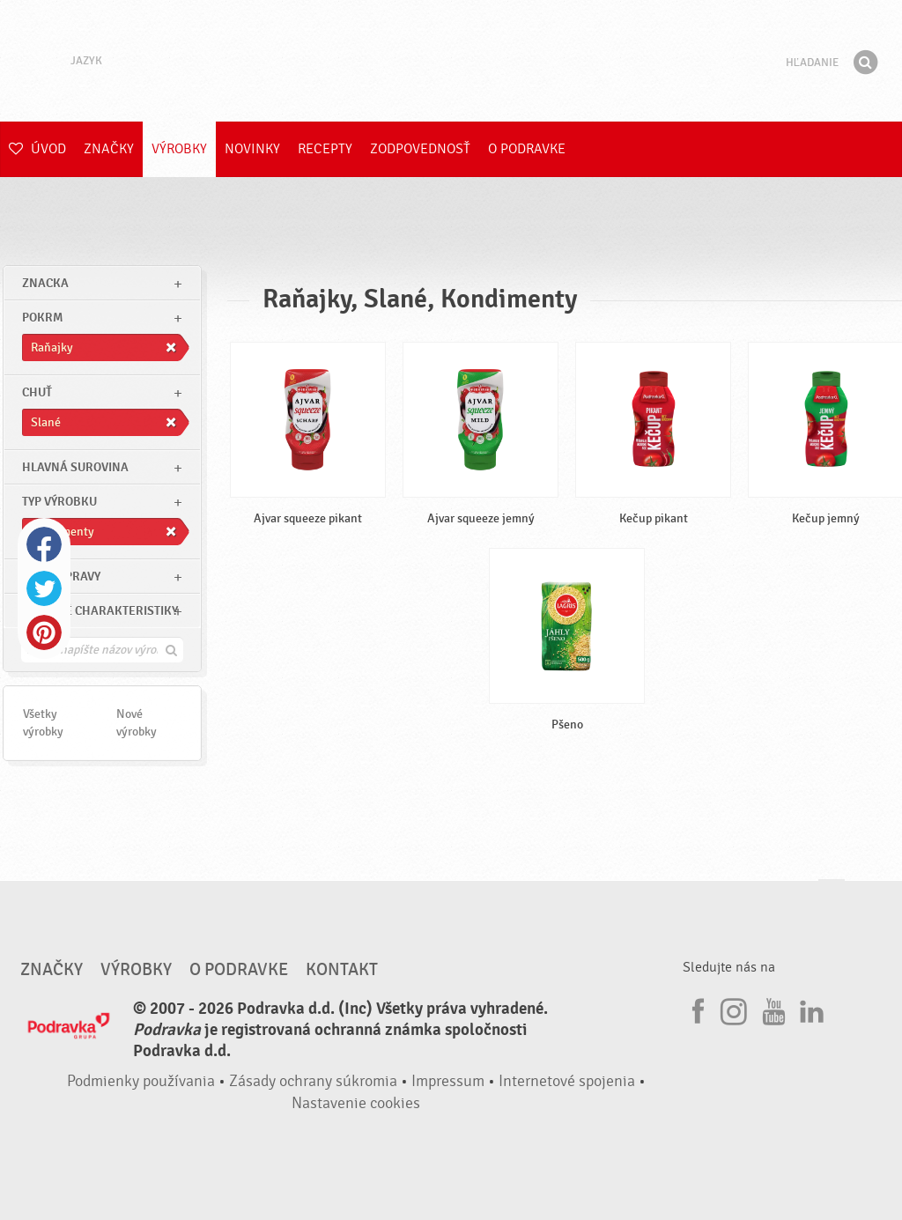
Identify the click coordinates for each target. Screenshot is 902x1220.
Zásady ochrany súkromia (313, 1081)
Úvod (37, 149)
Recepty (325, 149)
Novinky (252, 149)
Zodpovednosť (420, 149)
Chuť (37, 392)
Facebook (44, 544)
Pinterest (44, 632)
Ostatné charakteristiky (100, 610)
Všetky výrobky (43, 722)
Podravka (451, 60)
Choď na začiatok (831, 896)
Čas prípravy (61, 576)
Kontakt (342, 969)
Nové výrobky (136, 722)
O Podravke (527, 149)
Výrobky (179, 149)
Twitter (44, 588)
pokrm (42, 317)
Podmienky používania (141, 1081)
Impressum (447, 1081)
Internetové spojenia (567, 1081)
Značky (109, 149)
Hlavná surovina (75, 467)
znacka (45, 283)
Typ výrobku (59, 501)
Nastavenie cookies (356, 1103)
